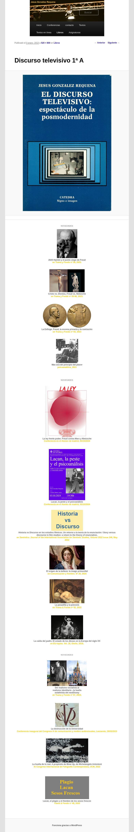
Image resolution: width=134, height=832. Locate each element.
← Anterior (100, 43)
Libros (60, 32)
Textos (82, 25)
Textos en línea (43, 32)
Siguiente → (113, 43)
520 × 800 (45, 43)
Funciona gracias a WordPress (67, 825)
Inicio (39, 25)
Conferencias (53, 25)
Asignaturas (75, 32)
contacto (69, 25)
